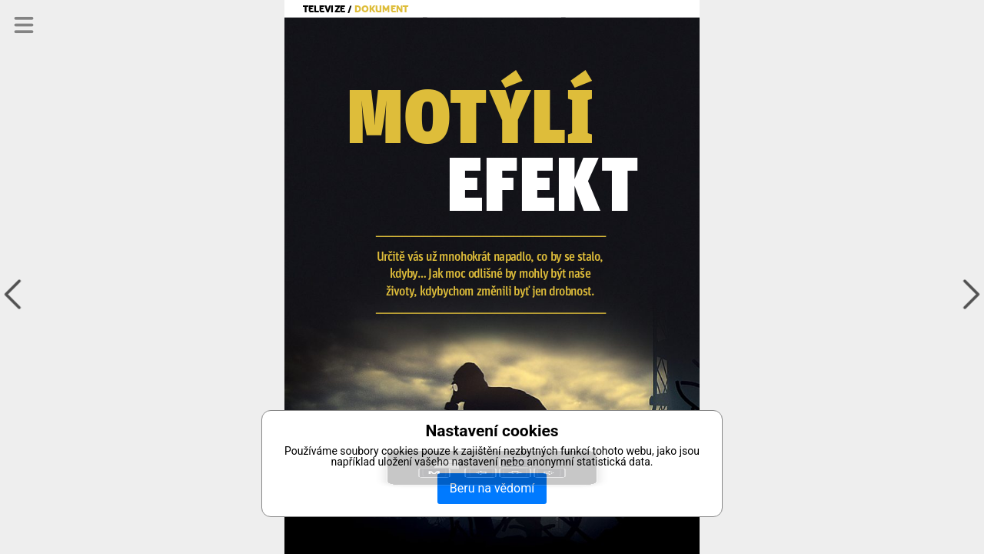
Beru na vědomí (492, 488)
